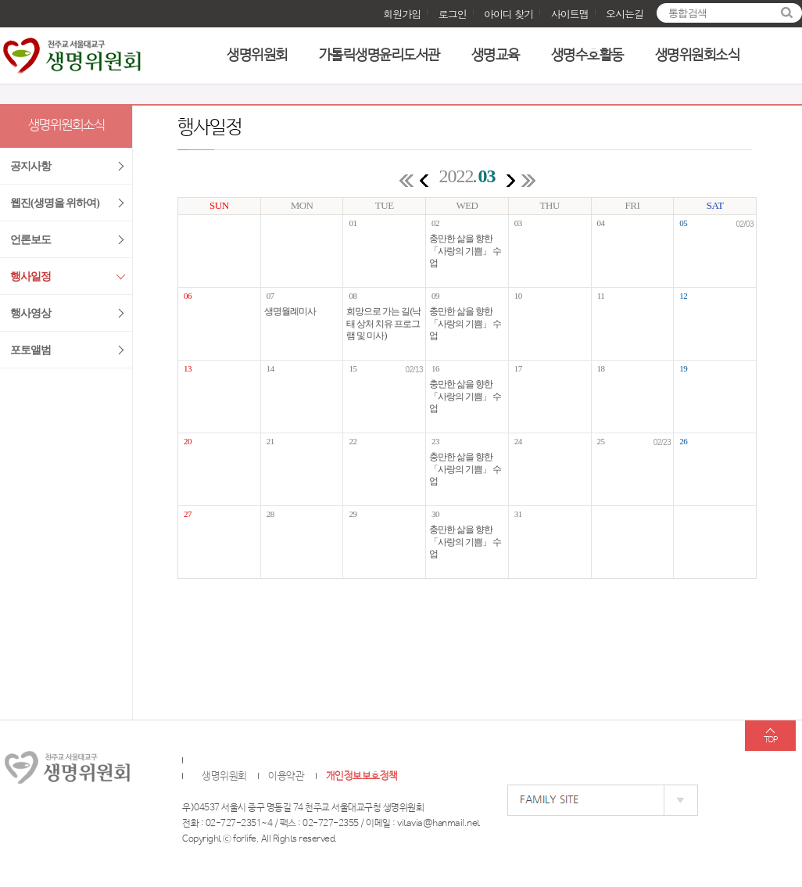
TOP (770, 740)
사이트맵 (570, 13)
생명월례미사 (290, 311)
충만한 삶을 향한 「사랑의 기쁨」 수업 (465, 250)
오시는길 (624, 13)
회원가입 (402, 13)
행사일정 (30, 276)
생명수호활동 (587, 55)
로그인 (453, 13)
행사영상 (30, 313)
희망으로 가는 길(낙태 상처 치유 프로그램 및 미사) (383, 323)
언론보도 (30, 240)
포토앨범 (30, 350)
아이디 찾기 (508, 13)
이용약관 (286, 776)
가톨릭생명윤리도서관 (379, 55)
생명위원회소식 (697, 55)
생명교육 (495, 55)
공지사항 (30, 166)
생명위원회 (257, 55)
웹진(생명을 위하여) (54, 203)
